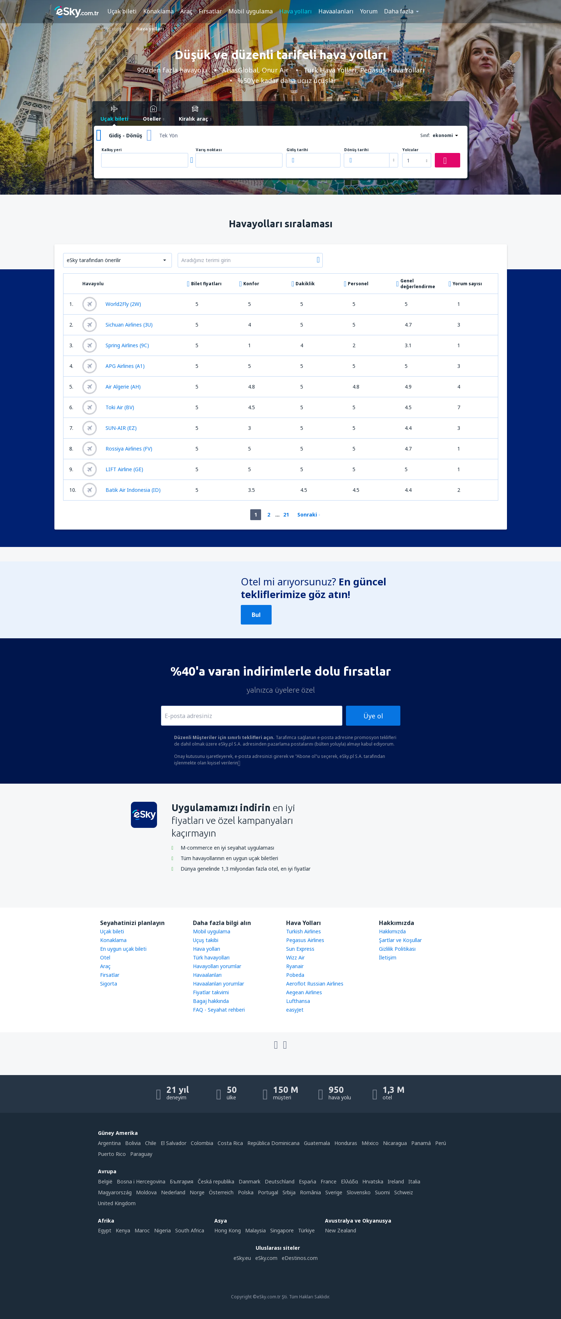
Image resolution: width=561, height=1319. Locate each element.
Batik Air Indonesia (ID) (121, 490)
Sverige (333, 1192)
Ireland (396, 1181)
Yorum (369, 11)
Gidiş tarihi (297, 150)
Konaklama (158, 11)
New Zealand (340, 1230)
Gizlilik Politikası (397, 948)
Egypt (104, 1230)
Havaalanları (336, 11)
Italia (414, 1181)
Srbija (289, 1192)
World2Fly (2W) (111, 304)
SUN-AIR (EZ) (109, 428)
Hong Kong (227, 1230)
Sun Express (300, 948)
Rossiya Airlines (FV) (117, 448)
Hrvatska (372, 1181)
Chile (150, 1143)
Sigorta (108, 983)
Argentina (109, 1143)
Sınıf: (425, 135)
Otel (105, 957)
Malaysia (255, 1230)
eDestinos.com (300, 1257)
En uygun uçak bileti (123, 948)
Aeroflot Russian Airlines (314, 983)
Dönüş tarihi (356, 150)
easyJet (295, 1009)
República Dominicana (273, 1143)
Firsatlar (109, 974)
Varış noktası (209, 150)
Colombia (202, 1143)
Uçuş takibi (205, 940)
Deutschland (279, 1181)
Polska (245, 1192)
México (370, 1143)
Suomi (382, 1192)
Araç (186, 11)
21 (286, 514)
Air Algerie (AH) (111, 386)
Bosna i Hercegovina (141, 1181)
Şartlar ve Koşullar (400, 940)
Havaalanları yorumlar (218, 983)
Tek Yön (168, 135)
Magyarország (115, 1192)
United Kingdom (117, 1203)
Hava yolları (295, 11)
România (310, 1192)
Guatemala (317, 1143)
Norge (197, 1192)
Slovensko (359, 1192)
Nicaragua (395, 1143)
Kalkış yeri (111, 150)
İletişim (387, 957)
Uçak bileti (122, 11)
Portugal (268, 1192)
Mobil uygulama (250, 11)
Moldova (146, 1192)
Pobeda (295, 974)
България (181, 1181)
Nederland (173, 1192)
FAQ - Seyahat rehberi (219, 1009)
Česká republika (216, 1181)
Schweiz (403, 1192)
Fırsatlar (210, 11)
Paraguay (141, 1153)
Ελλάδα (349, 1181)
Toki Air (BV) (108, 407)
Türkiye (306, 1230)
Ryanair (295, 966)
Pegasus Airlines (305, 940)
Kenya (123, 1230)
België (105, 1181)
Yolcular (410, 150)
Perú (440, 1143)
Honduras (345, 1143)
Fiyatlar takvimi (211, 992)
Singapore (282, 1230)
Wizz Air (295, 957)
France (329, 1181)
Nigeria (162, 1230)
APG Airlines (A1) (113, 366)
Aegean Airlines (304, 992)
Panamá (421, 1143)
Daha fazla (398, 11)
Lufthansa (298, 1000)
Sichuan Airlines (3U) (117, 325)
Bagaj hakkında (211, 1000)
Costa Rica (230, 1143)
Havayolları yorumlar (217, 966)
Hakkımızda (392, 931)
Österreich (221, 1192)
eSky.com (266, 1257)
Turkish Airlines (303, 931)
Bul (256, 615)
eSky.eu (242, 1257)
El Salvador (173, 1143)
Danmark (249, 1181)
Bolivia (133, 1143)
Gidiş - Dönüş (125, 135)
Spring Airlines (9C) (115, 345)
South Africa (189, 1230)
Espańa (307, 1181)
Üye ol (373, 716)
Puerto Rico (112, 1153)
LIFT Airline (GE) (112, 469)
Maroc (142, 1230)
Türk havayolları (211, 957)
